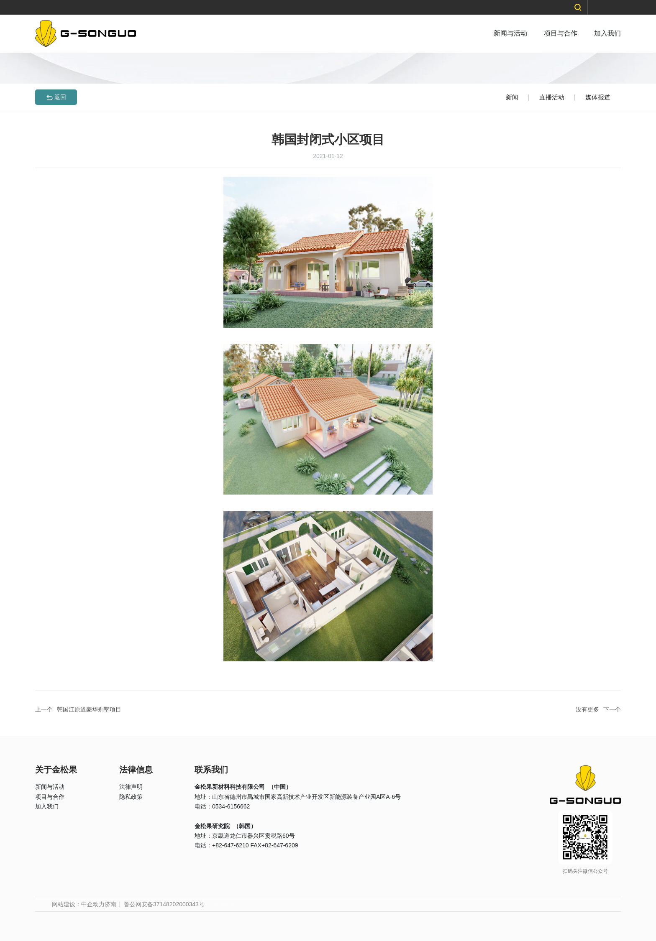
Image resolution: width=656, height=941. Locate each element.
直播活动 (551, 97)
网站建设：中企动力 (78, 904)
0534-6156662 (231, 806)
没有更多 (587, 709)
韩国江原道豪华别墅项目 (89, 709)
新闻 (512, 97)
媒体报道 (597, 97)
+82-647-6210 (230, 845)
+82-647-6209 (279, 845)
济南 (110, 904)
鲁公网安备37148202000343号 (164, 904)
